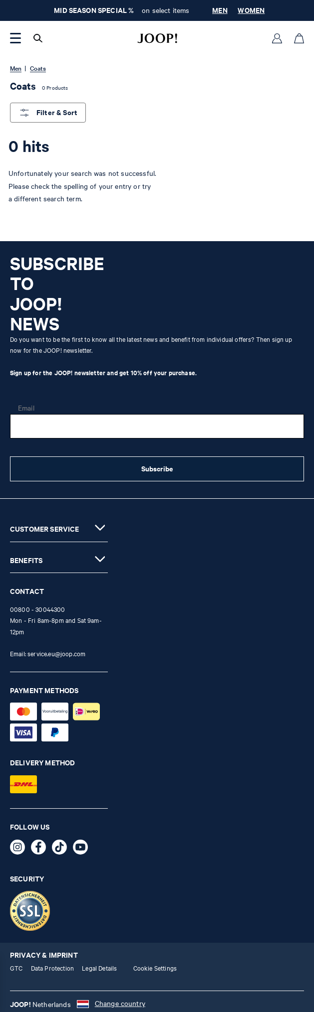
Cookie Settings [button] (155, 968)
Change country (120, 1003)
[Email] (157, 426)
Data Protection (52, 968)
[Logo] (157, 38)
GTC (16, 968)
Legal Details (99, 968)
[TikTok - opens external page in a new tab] (62, 849)
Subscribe (157, 468)
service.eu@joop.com (56, 654)
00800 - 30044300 (37, 609)
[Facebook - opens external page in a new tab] (41, 849)
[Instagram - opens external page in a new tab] (20, 849)
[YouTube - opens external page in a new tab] (83, 849)
